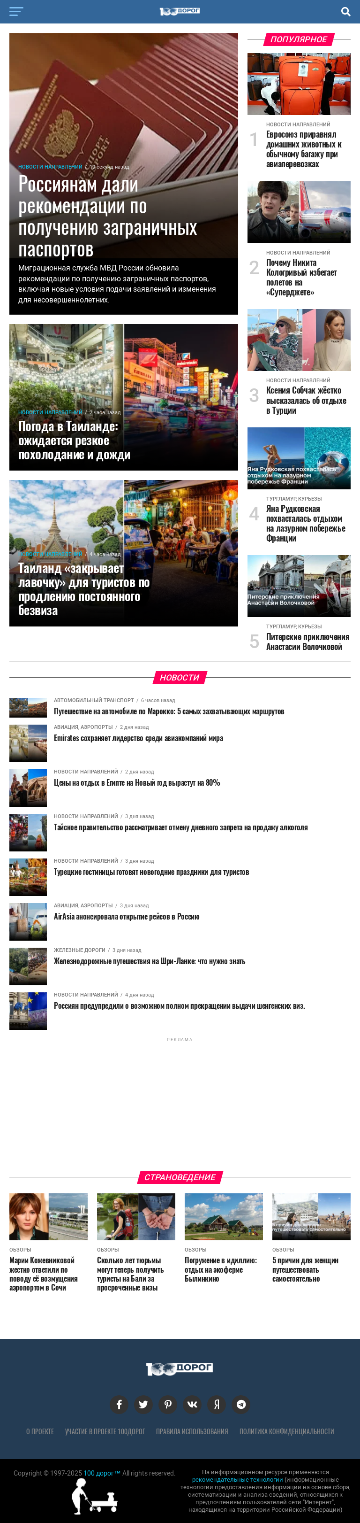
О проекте (40, 1431)
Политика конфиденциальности (287, 1431)
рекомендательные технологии (237, 1479)
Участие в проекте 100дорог (105, 1431)
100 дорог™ (101, 1473)
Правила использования (192, 1431)
